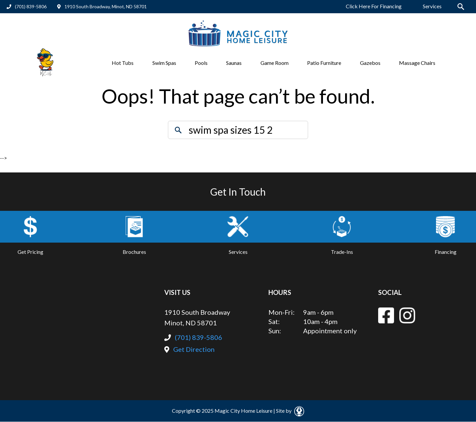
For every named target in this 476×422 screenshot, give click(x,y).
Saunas (234, 63)
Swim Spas (164, 63)
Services (432, 6)
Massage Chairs (417, 63)
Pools (201, 63)
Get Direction (189, 349)
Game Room (274, 63)
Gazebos (370, 63)
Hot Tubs (123, 63)
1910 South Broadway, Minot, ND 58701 (102, 6)
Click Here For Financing (374, 6)
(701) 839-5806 (27, 6)
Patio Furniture (324, 63)
